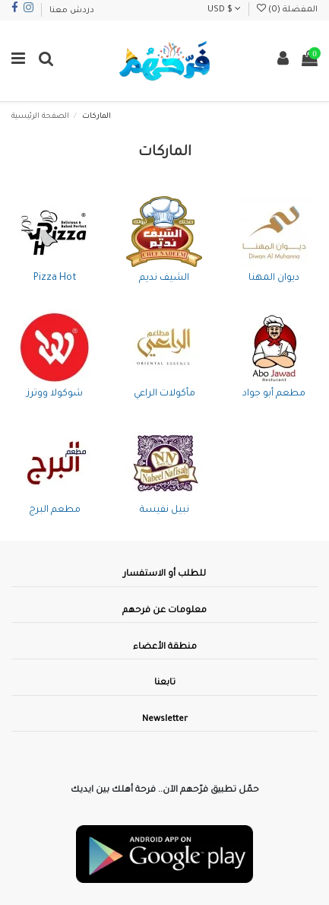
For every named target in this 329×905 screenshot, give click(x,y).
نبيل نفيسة (164, 510)
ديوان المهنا (273, 278)
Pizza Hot (55, 278)
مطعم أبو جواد (273, 394)
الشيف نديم (164, 278)
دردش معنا (71, 10)
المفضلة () (287, 9)
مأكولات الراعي (164, 394)
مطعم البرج (55, 510)
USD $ (224, 9)
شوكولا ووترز (55, 394)
